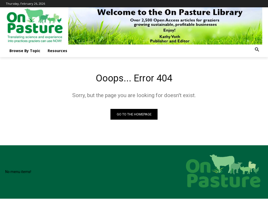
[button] (257, 50)
